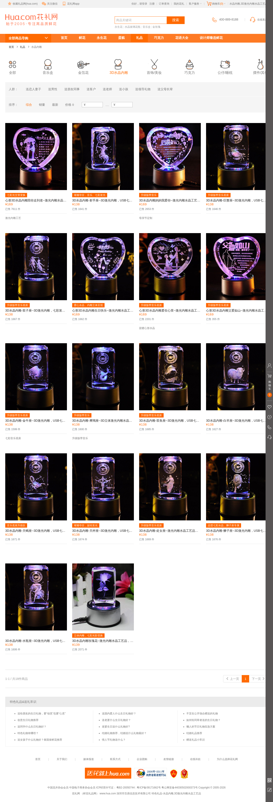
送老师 (107, 89)
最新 (55, 104)
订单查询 (164, 3)
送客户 (91, 89)
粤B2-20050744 (125, 787)
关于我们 (62, 759)
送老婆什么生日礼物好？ (116, 720)
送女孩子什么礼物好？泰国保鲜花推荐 (40, 739)
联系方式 (115, 759)
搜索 (175, 20)
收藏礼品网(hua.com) (22, 3)
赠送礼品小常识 (195, 739)
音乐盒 (146, 26)
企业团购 (142, 759)
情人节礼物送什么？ (114, 739)
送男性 (52, 89)
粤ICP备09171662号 (149, 787)
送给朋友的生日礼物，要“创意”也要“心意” (42, 713)
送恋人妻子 (33, 89)
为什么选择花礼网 (227, 759)
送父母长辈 (165, 89)
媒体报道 (88, 759)
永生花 (118, 26)
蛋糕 (121, 38)
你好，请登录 (139, 3)
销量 (42, 104)
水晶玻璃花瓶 (132, 26)
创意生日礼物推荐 (28, 720)
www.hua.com (108, 793)
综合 (29, 104)
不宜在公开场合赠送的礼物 (202, 713)
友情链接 (168, 759)
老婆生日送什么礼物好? (116, 726)
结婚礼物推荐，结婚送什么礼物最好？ (124, 733)
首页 (64, 38)
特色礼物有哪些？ (28, 733)
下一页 (258, 679)
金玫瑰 (156, 26)
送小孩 (123, 89)
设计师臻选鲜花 (211, 38)
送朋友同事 (72, 89)
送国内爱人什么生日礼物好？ (119, 713)
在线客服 (258, 19)
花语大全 (181, 38)
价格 (68, 104)
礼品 (139, 38)
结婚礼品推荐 (194, 733)
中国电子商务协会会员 (82, 787)
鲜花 (82, 38)
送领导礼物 (142, 89)
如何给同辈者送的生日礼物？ (203, 720)
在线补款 (195, 759)
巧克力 (159, 38)
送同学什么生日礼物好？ (32, 726)
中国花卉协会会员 (57, 787)
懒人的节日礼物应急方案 (200, 726)
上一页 (232, 679)
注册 (152, 3)
